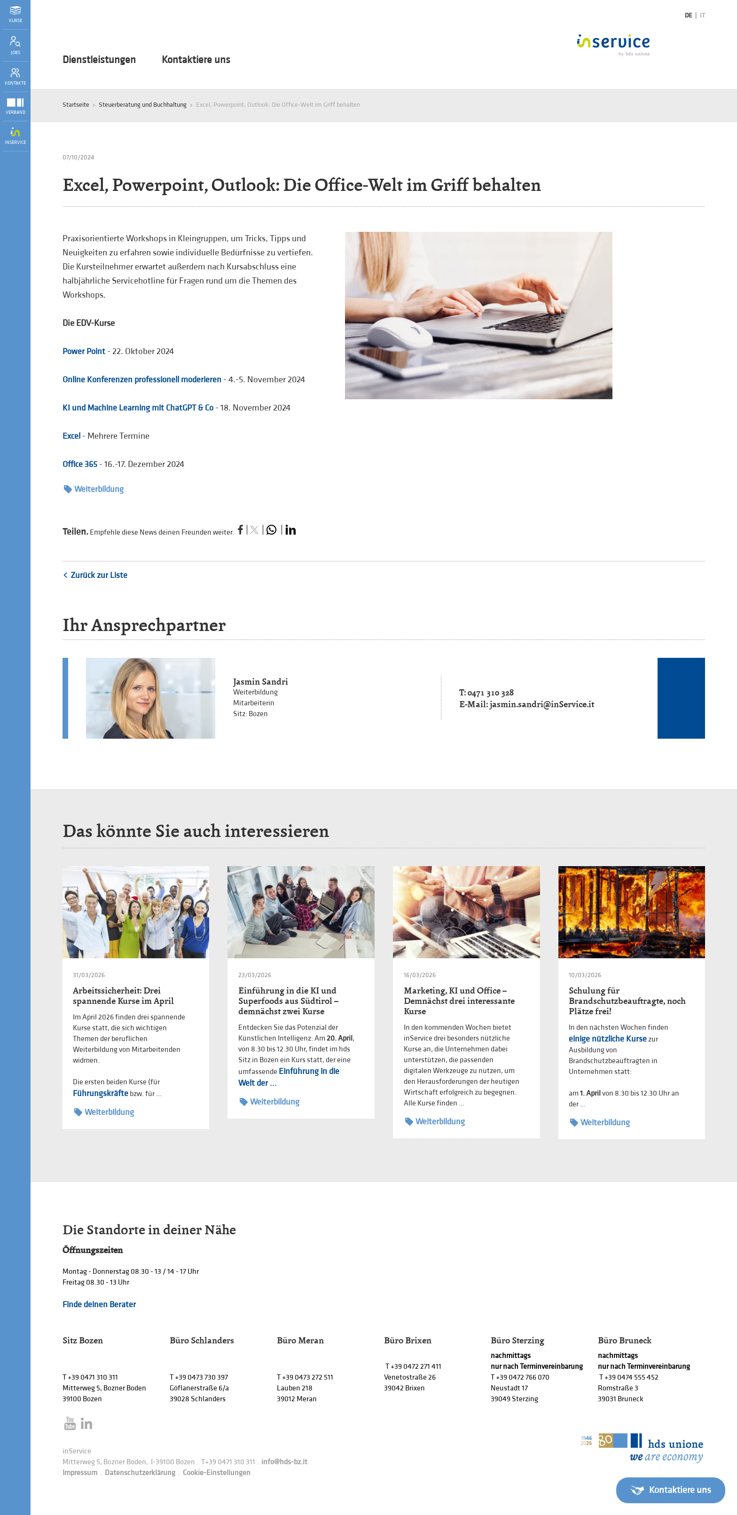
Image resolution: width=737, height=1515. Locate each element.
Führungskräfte (100, 1093)
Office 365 (80, 464)
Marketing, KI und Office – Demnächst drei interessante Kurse (459, 1001)
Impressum (80, 1472)
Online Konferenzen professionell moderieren (142, 380)
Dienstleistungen (99, 60)
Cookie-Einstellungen (217, 1472)
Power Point (84, 351)
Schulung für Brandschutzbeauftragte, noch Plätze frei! (627, 1001)
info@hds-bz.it (284, 1462)
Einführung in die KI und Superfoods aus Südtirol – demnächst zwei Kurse (288, 1001)
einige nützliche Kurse (608, 1039)
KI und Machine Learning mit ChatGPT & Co (138, 408)
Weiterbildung (94, 489)
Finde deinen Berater (99, 1305)
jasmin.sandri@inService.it (542, 704)
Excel (71, 436)
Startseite (76, 105)
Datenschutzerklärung (140, 1472)
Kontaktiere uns (196, 60)
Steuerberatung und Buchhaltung (143, 105)
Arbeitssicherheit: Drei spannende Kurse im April (123, 995)
